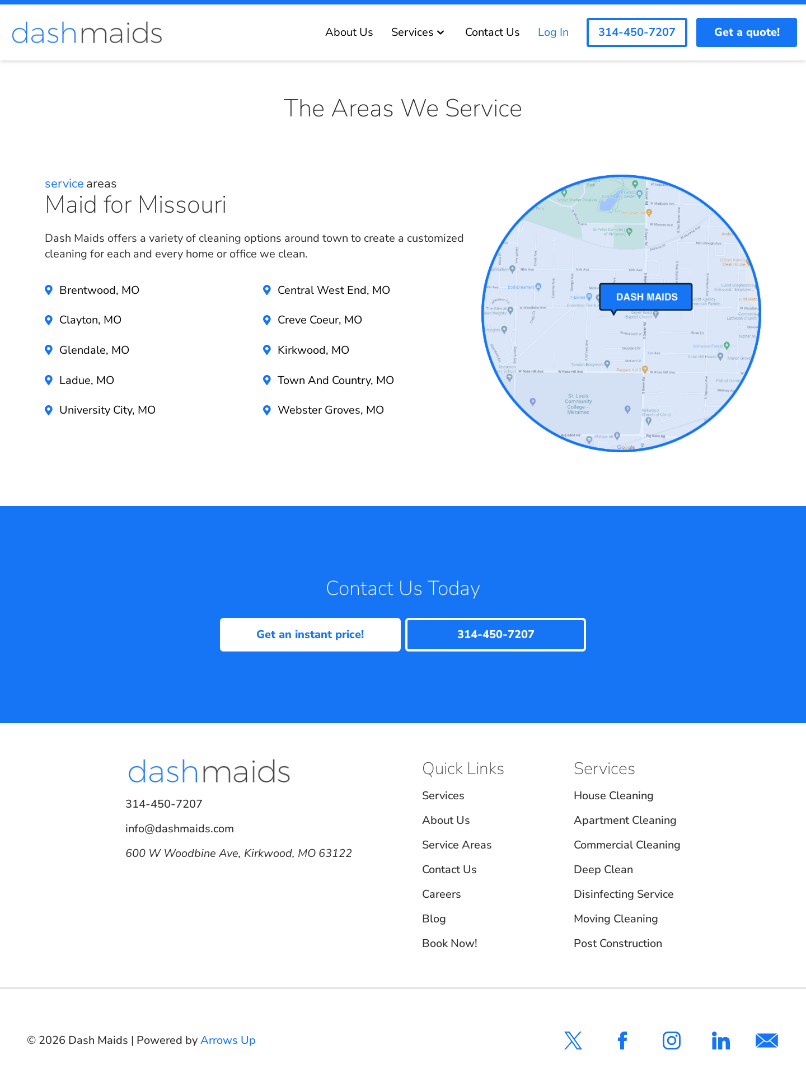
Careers (441, 894)
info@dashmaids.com (179, 828)
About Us (349, 32)
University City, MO (107, 410)
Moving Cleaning (616, 918)
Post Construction (618, 943)
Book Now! (449, 943)
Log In (553, 32)
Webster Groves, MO (331, 410)
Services (419, 32)
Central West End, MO (334, 290)
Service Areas (457, 844)
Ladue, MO (86, 380)
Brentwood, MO (99, 290)
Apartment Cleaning (625, 820)
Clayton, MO (90, 319)
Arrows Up (228, 1040)
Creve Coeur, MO (320, 319)
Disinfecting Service (624, 894)
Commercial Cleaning (627, 844)
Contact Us (492, 32)
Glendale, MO (94, 350)
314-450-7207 (164, 804)
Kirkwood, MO (313, 350)
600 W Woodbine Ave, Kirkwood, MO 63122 (238, 853)
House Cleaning (614, 795)
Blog (434, 918)
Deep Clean (603, 869)
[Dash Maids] (87, 32)
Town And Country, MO (336, 380)
